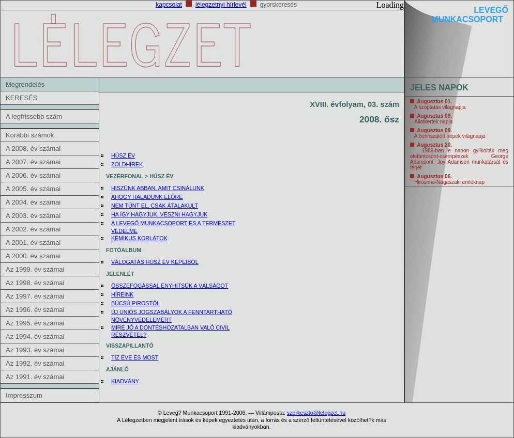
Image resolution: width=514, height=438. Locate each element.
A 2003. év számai (33, 216)
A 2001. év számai (33, 242)
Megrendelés (25, 84)
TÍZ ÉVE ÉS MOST (134, 357)
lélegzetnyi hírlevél (221, 4)
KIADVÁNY (125, 381)
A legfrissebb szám (34, 116)
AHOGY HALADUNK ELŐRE (147, 197)
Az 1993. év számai (35, 350)
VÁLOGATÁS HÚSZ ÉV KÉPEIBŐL (155, 262)
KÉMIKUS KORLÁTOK (139, 238)
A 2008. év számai (33, 148)
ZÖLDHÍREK (127, 164)
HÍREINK (122, 294)
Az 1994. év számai (35, 336)
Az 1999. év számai (35, 269)
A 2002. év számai (33, 229)
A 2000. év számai (33, 256)
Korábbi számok (30, 135)
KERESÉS (21, 98)
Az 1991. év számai (35, 377)
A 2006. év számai (33, 175)
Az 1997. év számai (35, 296)
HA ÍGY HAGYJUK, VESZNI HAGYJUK (159, 214)
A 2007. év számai (33, 162)
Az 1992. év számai (35, 363)
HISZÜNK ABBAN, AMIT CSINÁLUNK (157, 188)
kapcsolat (169, 4)
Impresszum (24, 395)
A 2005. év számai (33, 189)
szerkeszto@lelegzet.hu (316, 413)
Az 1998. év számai (35, 283)
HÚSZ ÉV (123, 155)
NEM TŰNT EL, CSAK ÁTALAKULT (154, 205)
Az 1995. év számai (35, 323)
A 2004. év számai (33, 202)
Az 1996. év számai (35, 310)
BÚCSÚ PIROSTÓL (135, 303)
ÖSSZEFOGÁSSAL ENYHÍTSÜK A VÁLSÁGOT (169, 286)
